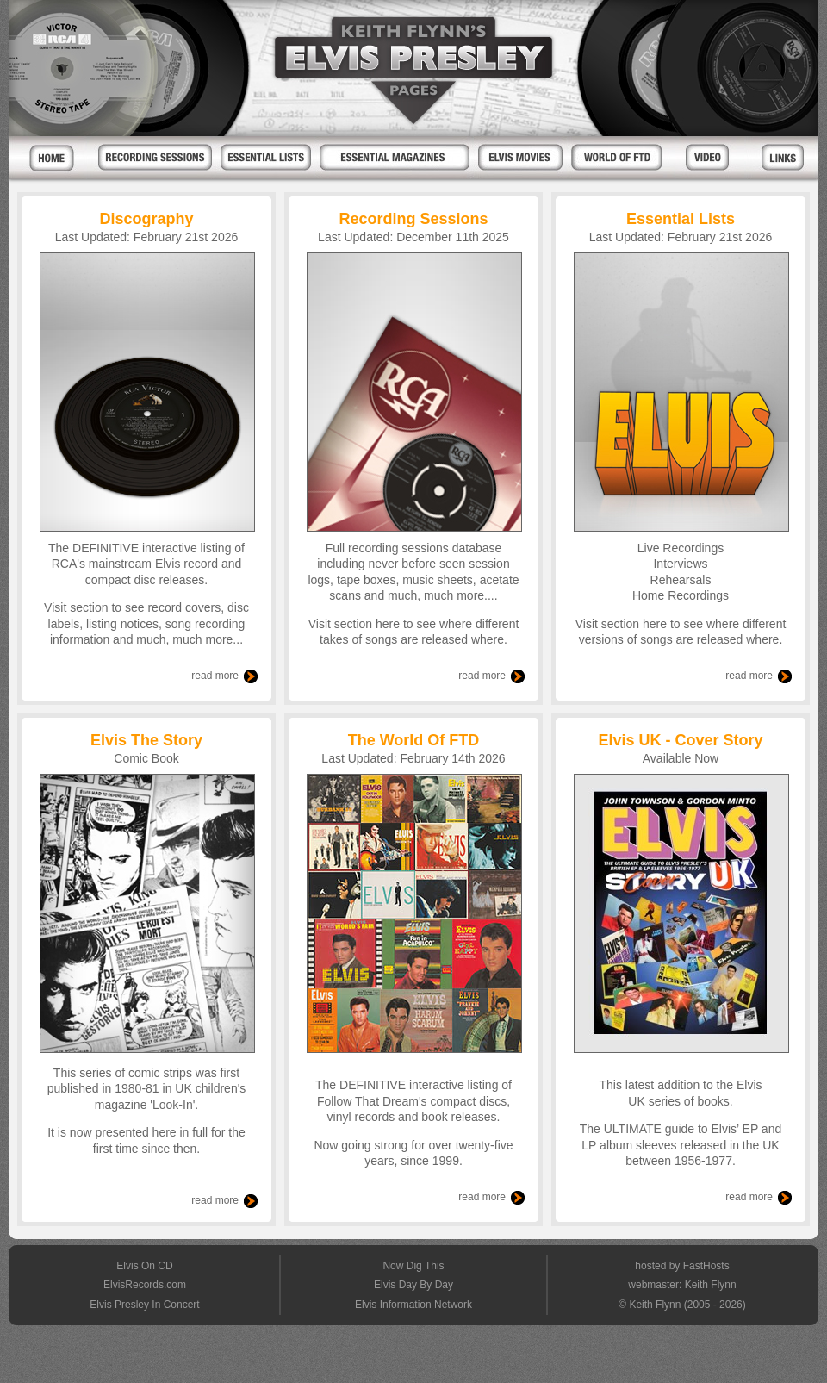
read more (215, 676)
